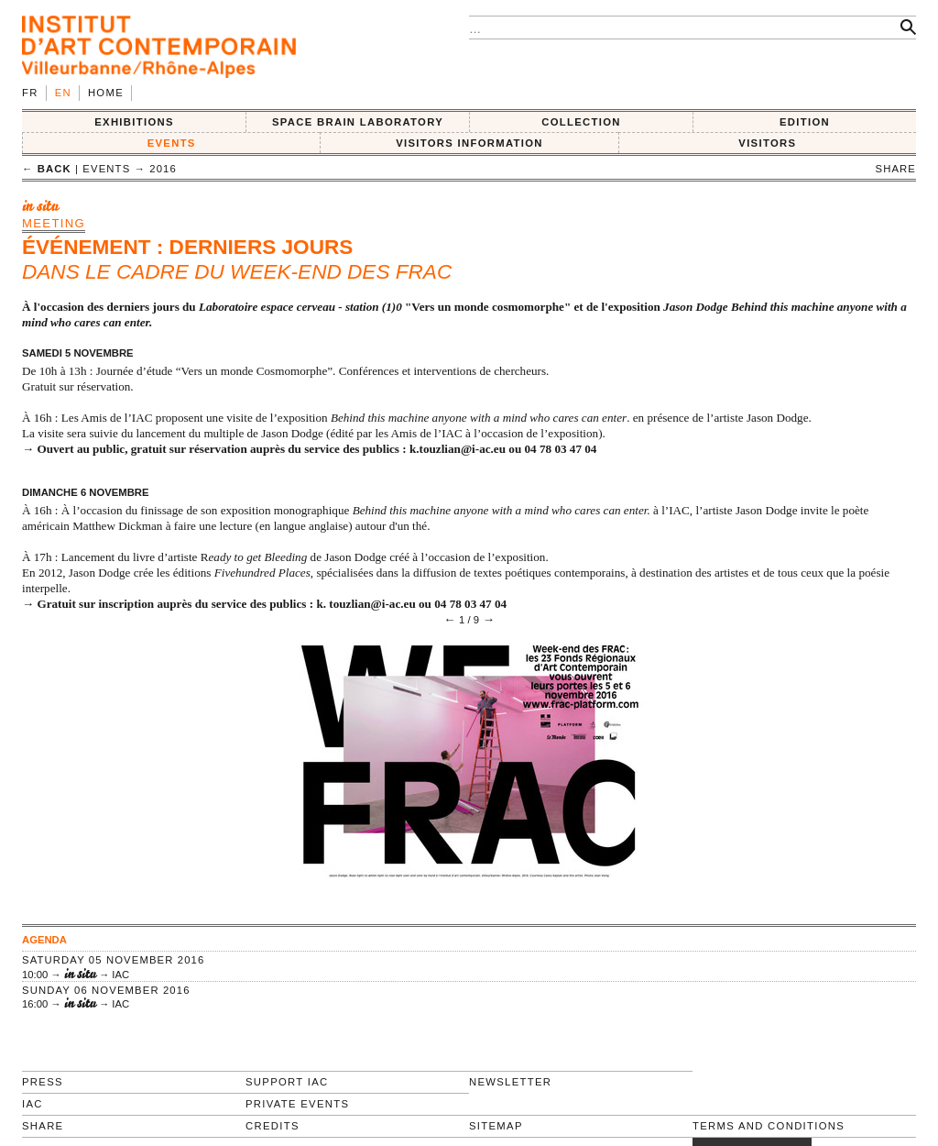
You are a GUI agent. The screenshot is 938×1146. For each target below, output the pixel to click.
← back (46, 168)
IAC (32, 1103)
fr (30, 92)
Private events (297, 1103)
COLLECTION (581, 121)
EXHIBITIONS (134, 121)
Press (42, 1081)
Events (171, 143)
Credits (272, 1125)
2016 (163, 168)
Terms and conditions (769, 1125)
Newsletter (510, 1081)
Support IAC (287, 1081)
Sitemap (496, 1125)
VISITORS (767, 143)
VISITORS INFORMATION (469, 143)
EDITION (805, 121)
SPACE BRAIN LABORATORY (357, 121)
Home (106, 92)
